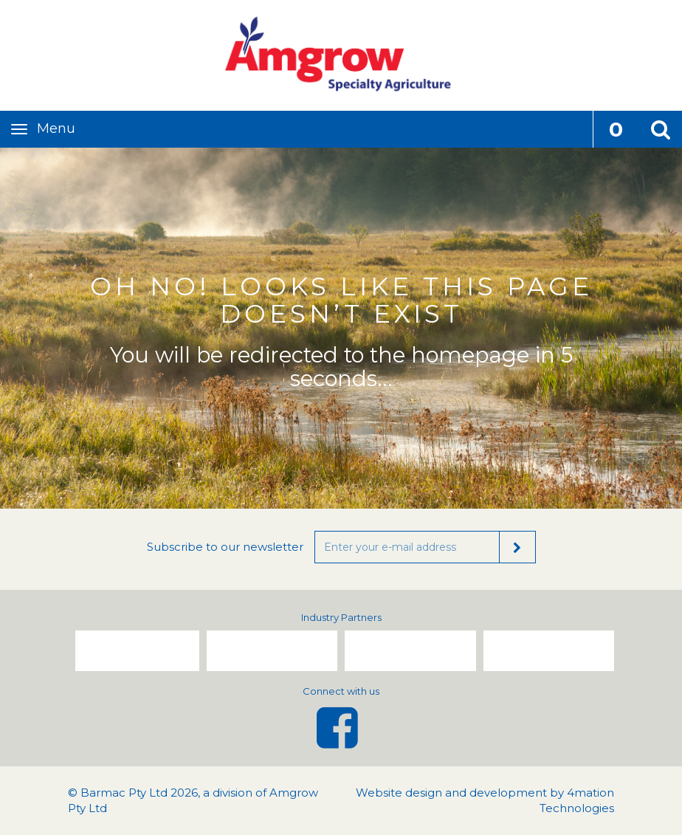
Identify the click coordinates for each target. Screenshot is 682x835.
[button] (660, 129)
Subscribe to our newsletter (225, 547)
